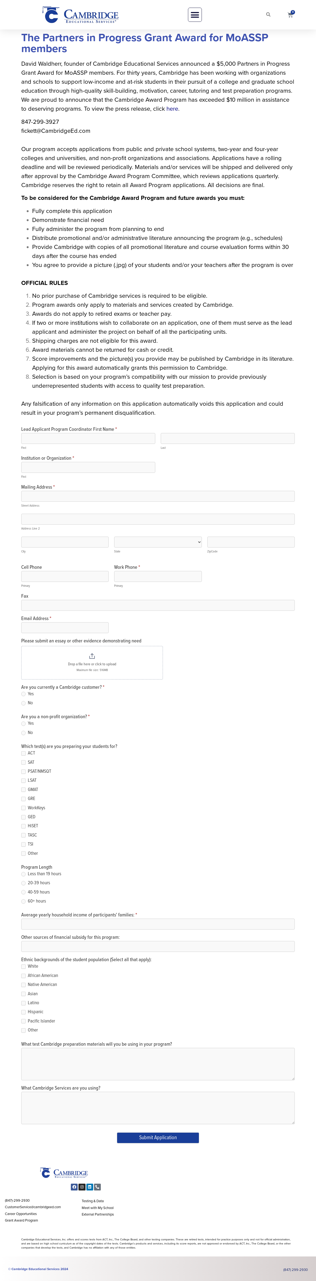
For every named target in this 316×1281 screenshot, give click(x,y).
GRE (28, 799)
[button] (195, 15)
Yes (27, 694)
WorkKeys (33, 808)
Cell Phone (31, 568)
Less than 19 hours (41, 874)
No (27, 703)
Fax (24, 597)
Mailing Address (38, 488)
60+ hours (33, 901)
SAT (27, 762)
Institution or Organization (47, 459)
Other (29, 853)
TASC (29, 835)
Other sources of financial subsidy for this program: (70, 938)
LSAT (29, 780)
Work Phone (127, 568)
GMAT (29, 790)
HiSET (29, 826)
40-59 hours (35, 892)
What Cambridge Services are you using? (60, 1088)
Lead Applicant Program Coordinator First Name (69, 430)
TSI (27, 844)
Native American (39, 985)
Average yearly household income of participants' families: (79, 915)
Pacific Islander (38, 1021)
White (29, 966)
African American (39, 976)
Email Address (36, 619)
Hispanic (32, 1012)
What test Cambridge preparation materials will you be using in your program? (96, 1045)
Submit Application (158, 1137)
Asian (29, 994)
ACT (28, 753)
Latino (30, 1003)
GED (28, 817)
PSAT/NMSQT (36, 771)
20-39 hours (35, 883)
